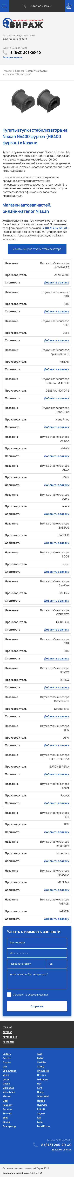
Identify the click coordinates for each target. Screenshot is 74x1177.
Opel (5, 1100)
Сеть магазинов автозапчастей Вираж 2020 (26, 1168)
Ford (39, 1087)
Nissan (7, 1096)
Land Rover (43, 1126)
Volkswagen (10, 1070)
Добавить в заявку (56, 282)
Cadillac (41, 1062)
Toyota (7, 1062)
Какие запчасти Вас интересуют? (37, 979)
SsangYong (9, 1126)
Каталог (7, 1031)
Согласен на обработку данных (30, 994)
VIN (37, 953)
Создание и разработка (22, 1172)
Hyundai (42, 1104)
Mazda (6, 1083)
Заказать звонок (12, 57)
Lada (40, 1122)
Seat (5, 1117)
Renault (7, 1113)
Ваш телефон (37, 942)
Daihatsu (42, 1079)
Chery (40, 1066)
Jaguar (41, 1113)
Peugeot (7, 1104)
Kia (39, 1117)
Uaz (5, 1066)
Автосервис (10, 1036)
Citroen (41, 1075)
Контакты (8, 1041)
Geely (40, 1092)
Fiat (39, 1083)
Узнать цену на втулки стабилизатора (37, 249)
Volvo (6, 1075)
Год (56, 963)
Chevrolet (43, 1070)
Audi (39, 1053)
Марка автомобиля (26, 963)
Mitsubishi (9, 1092)
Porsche (7, 1109)
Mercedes (8, 1087)
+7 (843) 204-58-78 (54, 228)
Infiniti (41, 1109)
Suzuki (6, 1058)
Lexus (6, 1079)
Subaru (7, 1053)
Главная (7, 1027)
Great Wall (43, 1096)
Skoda (6, 1122)
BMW (40, 1058)
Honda (41, 1100)
